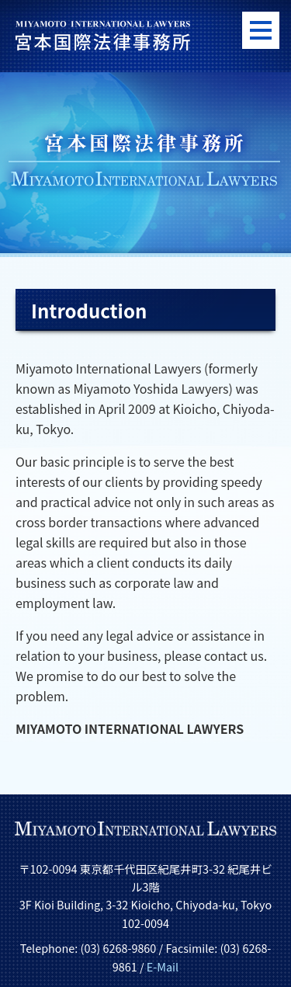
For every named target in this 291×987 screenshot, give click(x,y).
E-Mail (162, 966)
